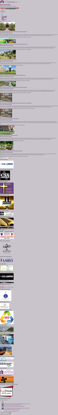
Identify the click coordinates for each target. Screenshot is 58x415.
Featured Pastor (4, 17)
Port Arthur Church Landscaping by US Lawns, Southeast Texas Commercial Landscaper (13, 31)
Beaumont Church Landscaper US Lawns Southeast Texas (9, 135)
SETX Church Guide (5, 4)
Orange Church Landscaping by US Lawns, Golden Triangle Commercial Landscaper (13, 75)
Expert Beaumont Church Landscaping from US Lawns (8, 59)
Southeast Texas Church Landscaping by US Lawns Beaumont (9, 118)
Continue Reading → (29, 49)
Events (3, 18)
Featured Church (4, 16)
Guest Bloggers (4, 19)
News (2, 18)
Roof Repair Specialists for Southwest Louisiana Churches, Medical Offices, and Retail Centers (15, 403)
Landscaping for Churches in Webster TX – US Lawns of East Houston (12, 406)
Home (3, 10)
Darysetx (11, 45)
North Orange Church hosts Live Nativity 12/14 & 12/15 (10, 409)
